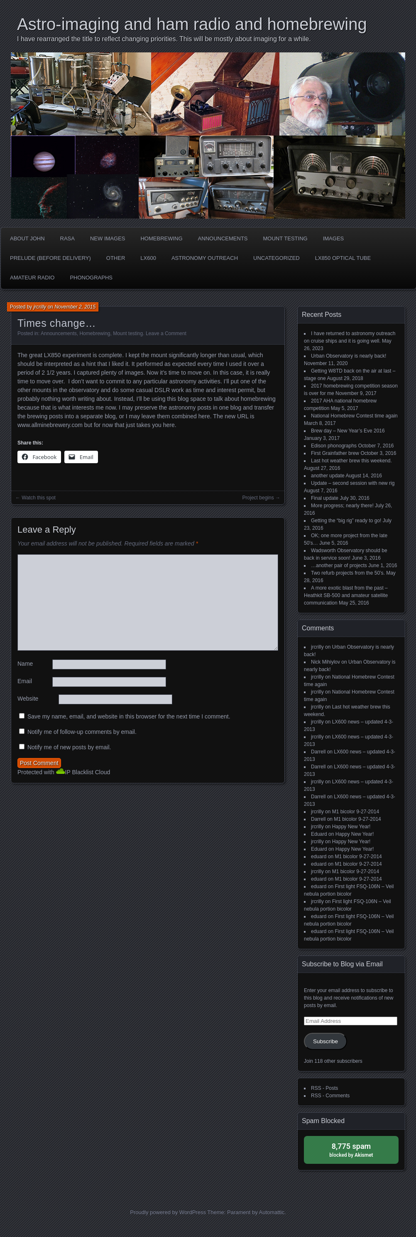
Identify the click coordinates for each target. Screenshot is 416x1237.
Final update (324, 498)
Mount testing (285, 238)
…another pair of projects (339, 565)
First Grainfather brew (335, 453)
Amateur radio (32, 277)
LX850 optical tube (343, 258)
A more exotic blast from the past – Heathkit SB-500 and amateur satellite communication (346, 595)
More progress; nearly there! (342, 506)
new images (107, 238)
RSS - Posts (324, 1088)
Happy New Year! (351, 827)
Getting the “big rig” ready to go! (346, 520)
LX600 (148, 258)
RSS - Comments (330, 1096)
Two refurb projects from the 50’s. (348, 573)
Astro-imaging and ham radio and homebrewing (192, 24)
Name (25, 663)
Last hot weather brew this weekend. (351, 461)
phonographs (91, 277)
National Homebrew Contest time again (354, 416)
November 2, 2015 (74, 307)
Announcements (223, 238)
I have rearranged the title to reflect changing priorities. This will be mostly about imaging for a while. (164, 38)
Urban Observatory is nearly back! (348, 356)
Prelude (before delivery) (50, 258)
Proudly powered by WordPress (168, 1212)
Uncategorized (276, 258)
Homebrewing (161, 238)
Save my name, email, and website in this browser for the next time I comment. (128, 716)
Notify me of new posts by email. (69, 747)
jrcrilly (40, 307)
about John (27, 238)
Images (333, 238)
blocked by (351, 1149)
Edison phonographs (334, 446)
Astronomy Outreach (204, 258)
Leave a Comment (166, 333)
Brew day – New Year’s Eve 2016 (348, 431)
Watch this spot (39, 498)
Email (24, 681)
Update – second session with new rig (352, 483)
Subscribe (325, 1041)
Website (27, 698)
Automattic (271, 1212)
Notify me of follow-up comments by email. (82, 731)
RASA (67, 238)
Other (115, 258)
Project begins (258, 498)
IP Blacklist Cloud (87, 772)
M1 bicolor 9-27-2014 (355, 812)
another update (328, 476)
